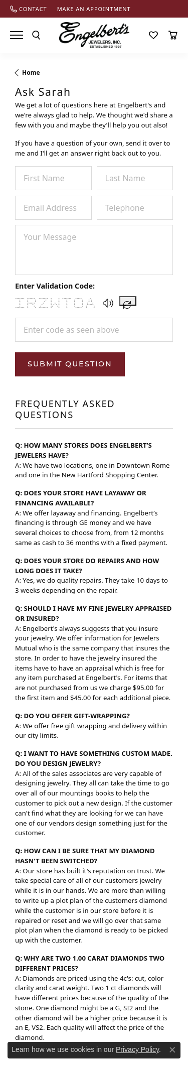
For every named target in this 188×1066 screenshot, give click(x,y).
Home (31, 72)
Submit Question (70, 363)
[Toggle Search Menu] (36, 35)
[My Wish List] (153, 35)
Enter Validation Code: (55, 286)
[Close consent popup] (172, 1050)
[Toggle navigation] (16, 35)
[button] (108, 303)
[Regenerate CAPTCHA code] (127, 301)
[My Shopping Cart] (173, 35)
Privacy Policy (137, 1049)
